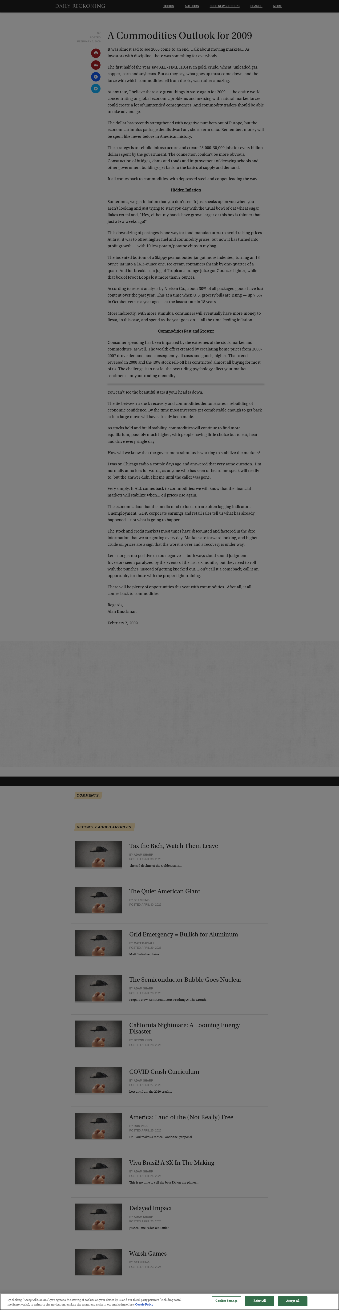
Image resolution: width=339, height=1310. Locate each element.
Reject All (260, 1304)
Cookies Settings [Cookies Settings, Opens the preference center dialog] (226, 1304)
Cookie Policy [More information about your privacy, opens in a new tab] (144, 1308)
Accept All (292, 1304)
